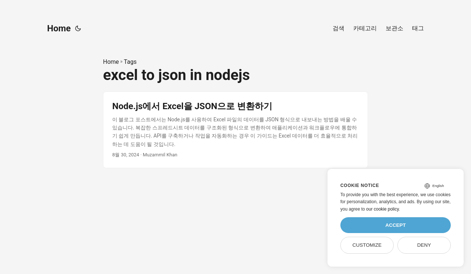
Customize (367, 245)
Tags (130, 61)
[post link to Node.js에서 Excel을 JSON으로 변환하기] (235, 130)
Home (59, 28)
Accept (395, 225)
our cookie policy (382, 209)
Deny (424, 245)
